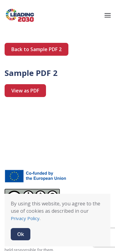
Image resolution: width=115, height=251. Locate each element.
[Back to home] (20, 15)
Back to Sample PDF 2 (36, 49)
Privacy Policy (25, 218)
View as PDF (25, 90)
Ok (20, 234)
